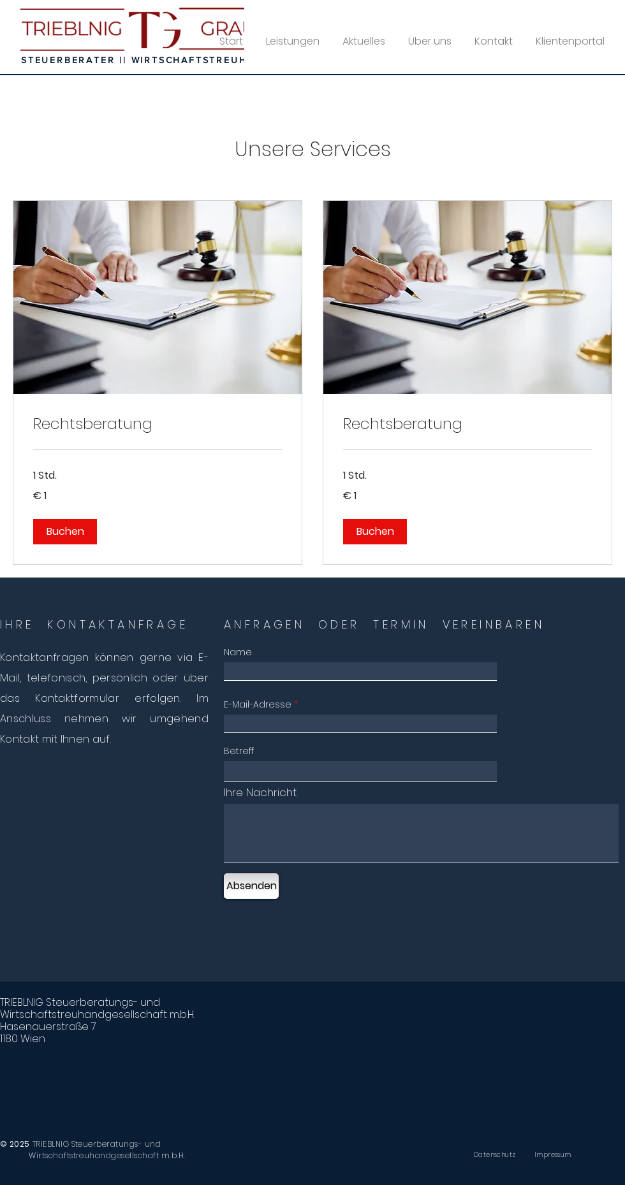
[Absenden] (251, 886)
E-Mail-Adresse (257, 704)
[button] (65, 531)
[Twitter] (564, 66)
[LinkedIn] (581, 66)
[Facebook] (547, 66)
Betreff (239, 750)
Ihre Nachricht (260, 792)
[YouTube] (598, 66)
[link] (157, 424)
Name (238, 652)
